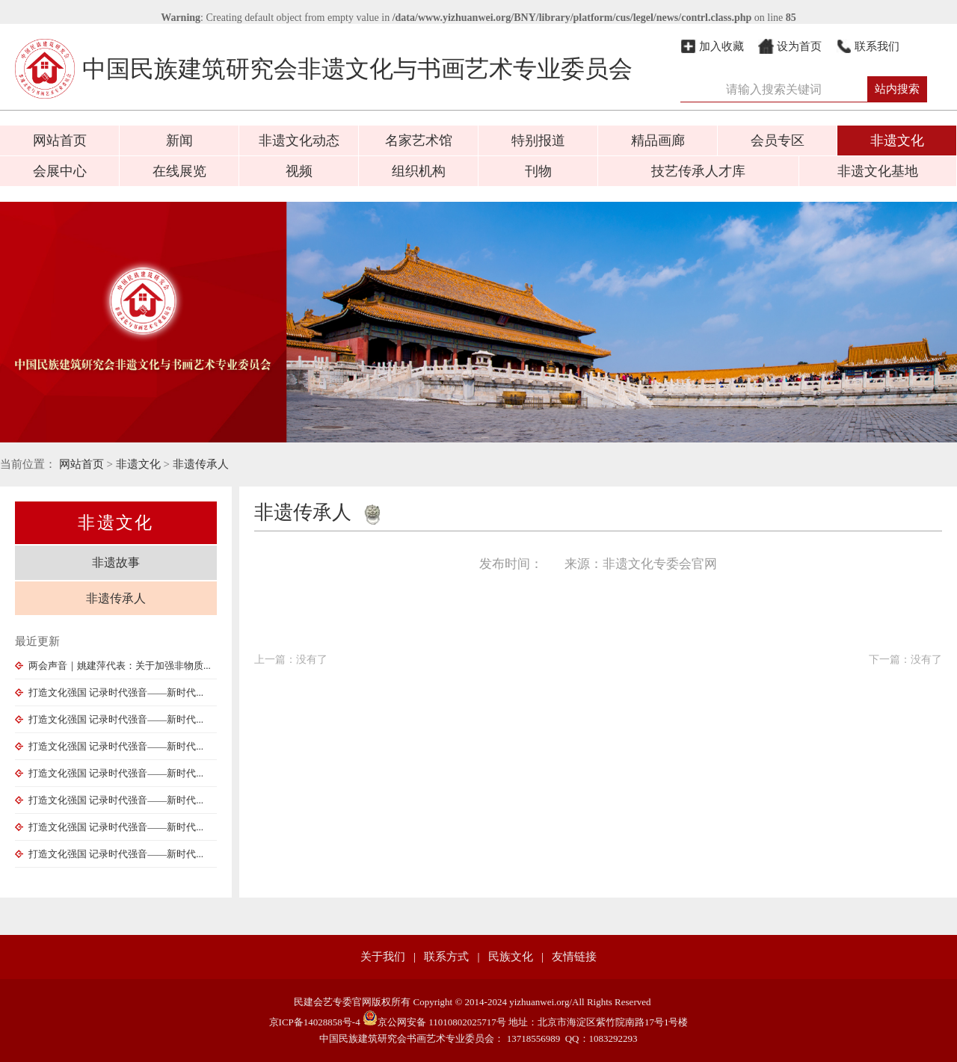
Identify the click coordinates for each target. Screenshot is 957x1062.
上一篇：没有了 (290, 659)
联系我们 (877, 46)
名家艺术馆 (418, 140)
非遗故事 (116, 562)
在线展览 (179, 171)
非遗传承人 (201, 464)
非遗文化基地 (877, 171)
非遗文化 (897, 140)
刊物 (538, 171)
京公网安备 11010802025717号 (434, 1022)
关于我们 (382, 957)
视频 (299, 171)
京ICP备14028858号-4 (314, 1022)
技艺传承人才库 (698, 171)
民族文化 (510, 957)
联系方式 (446, 957)
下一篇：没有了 (905, 659)
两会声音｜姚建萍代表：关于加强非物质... (113, 665)
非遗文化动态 (299, 140)
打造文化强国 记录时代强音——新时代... (109, 692)
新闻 (179, 140)
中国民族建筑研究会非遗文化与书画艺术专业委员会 (324, 69)
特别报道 (538, 140)
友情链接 (574, 957)
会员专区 (777, 140)
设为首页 (799, 46)
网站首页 (60, 140)
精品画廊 (658, 140)
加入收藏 (721, 46)
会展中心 (60, 171)
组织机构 (419, 171)
